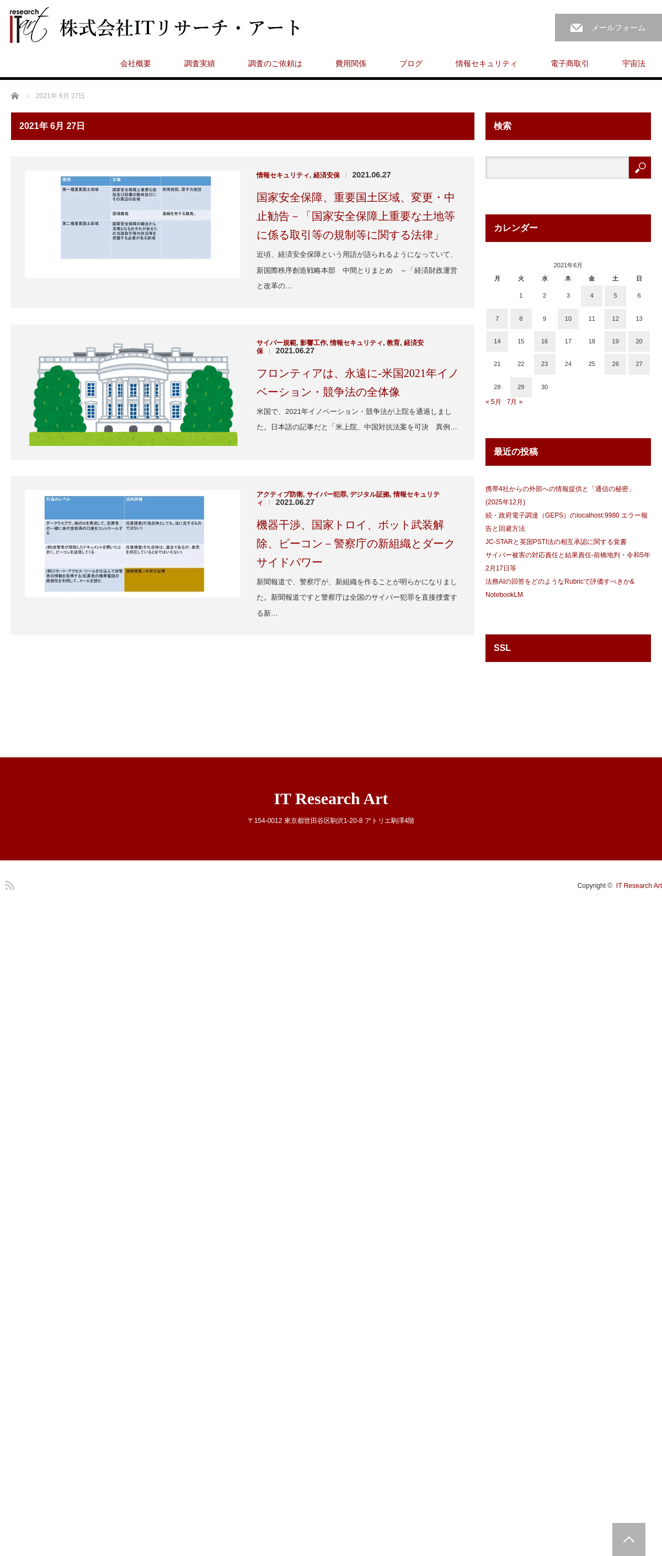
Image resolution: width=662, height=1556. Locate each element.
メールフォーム (618, 27)
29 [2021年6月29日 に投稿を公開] (520, 387)
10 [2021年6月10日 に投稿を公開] (568, 318)
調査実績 (199, 63)
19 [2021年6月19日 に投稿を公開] (615, 341)
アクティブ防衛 (280, 494)
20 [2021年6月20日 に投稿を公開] (639, 341)
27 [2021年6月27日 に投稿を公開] (639, 363)
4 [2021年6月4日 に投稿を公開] (592, 295)
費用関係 (350, 63)
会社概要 (135, 63)
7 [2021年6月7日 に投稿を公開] (497, 318)
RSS (8, 883)
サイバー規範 (276, 343)
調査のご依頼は (275, 63)
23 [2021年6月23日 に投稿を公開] (544, 363)
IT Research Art (331, 798)
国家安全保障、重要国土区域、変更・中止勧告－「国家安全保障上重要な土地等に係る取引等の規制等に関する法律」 (356, 216)
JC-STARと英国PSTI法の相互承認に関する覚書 (556, 542)
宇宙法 (633, 63)
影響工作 (313, 343)
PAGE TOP (628, 1539)
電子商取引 (570, 63)
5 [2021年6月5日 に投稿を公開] (615, 295)
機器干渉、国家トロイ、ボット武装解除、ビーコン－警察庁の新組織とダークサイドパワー (356, 543)
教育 (393, 343)
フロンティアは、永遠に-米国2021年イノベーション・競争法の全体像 (358, 382)
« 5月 (493, 402)
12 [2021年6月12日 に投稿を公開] (615, 318)
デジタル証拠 (369, 494)
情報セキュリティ (486, 63)
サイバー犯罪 (326, 494)
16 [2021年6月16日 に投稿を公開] (544, 341)
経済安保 (326, 175)
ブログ (411, 63)
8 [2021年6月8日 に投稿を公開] (520, 318)
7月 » (515, 402)
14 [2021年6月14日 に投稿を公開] (497, 341)
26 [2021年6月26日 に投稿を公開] (615, 363)
